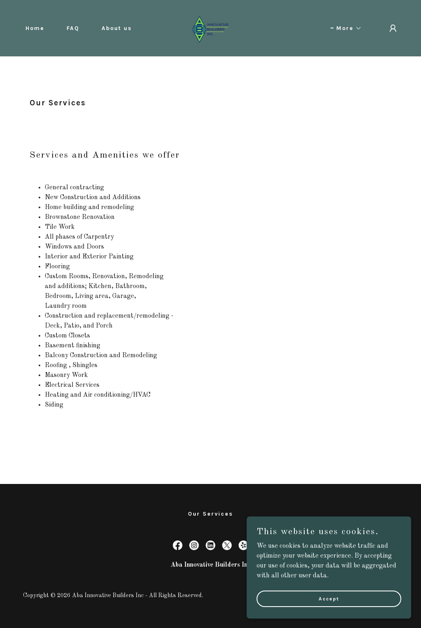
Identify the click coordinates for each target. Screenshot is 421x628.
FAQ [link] (73, 28)
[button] (346, 28)
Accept (329, 598)
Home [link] (34, 28)
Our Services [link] (210, 513)
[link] (210, 28)
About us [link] (117, 28)
